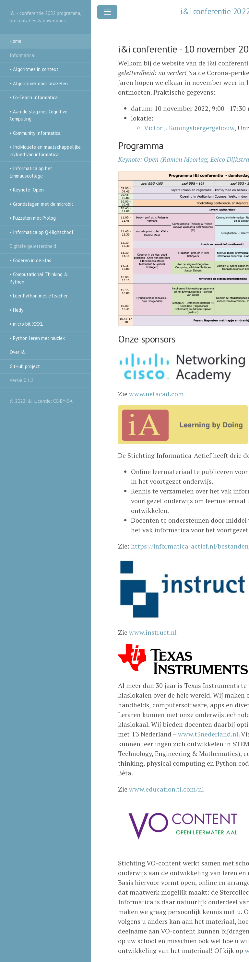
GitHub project (25, 366)
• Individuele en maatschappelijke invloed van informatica (45, 150)
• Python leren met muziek (37, 338)
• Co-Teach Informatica (34, 97)
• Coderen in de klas (30, 260)
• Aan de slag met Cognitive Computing (38, 115)
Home (15, 41)
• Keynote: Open (27, 190)
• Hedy (16, 310)
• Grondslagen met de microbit (41, 204)
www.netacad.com (156, 393)
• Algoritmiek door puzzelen (39, 83)
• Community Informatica (35, 133)
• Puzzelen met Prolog (33, 218)
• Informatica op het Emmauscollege (31, 172)
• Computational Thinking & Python (39, 278)
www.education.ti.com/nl (166, 789)
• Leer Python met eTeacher (39, 296)
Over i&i (18, 352)
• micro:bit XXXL (26, 324)
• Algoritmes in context (34, 69)
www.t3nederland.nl (208, 734)
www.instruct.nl (153, 632)
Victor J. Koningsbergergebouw (189, 127)
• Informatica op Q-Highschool (41, 232)
